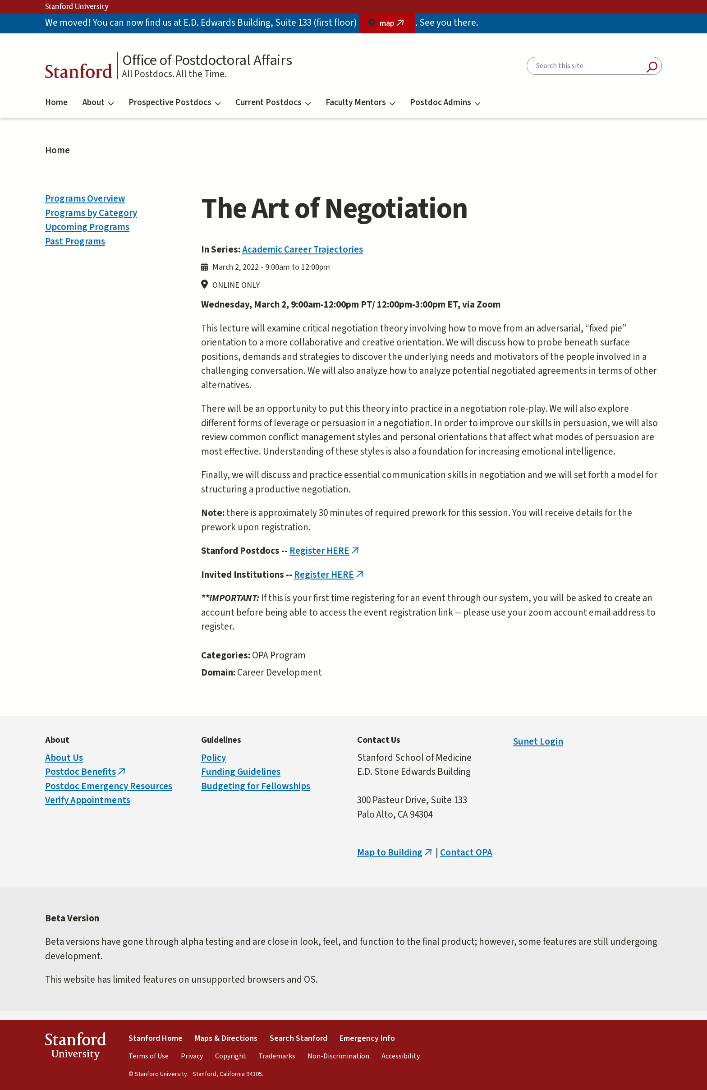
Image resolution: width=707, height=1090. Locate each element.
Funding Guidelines (240, 771)
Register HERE (325, 550)
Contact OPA (466, 852)
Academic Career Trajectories (302, 249)
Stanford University (77, 6)
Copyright (230, 1056)
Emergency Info (367, 1038)
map (397, 25)
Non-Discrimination (338, 1056)
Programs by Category (91, 213)
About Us (64, 757)
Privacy (192, 1056)
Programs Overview (85, 198)
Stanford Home (156, 1038)
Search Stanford (298, 1038)
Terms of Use (149, 1056)
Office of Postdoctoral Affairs (207, 60)
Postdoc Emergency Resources (108, 786)
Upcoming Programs (87, 227)
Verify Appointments (87, 800)
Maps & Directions (226, 1038)
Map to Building (395, 852)
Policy (213, 757)
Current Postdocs (273, 103)
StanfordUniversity (75, 1048)
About (98, 103)
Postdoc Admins (445, 103)
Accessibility (400, 1056)
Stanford (79, 73)
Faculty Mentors (360, 103)
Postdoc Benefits (86, 771)
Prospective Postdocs (174, 103)
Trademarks (276, 1056)
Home (56, 103)
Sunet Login (538, 741)
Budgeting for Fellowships (255, 786)
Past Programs (75, 241)
